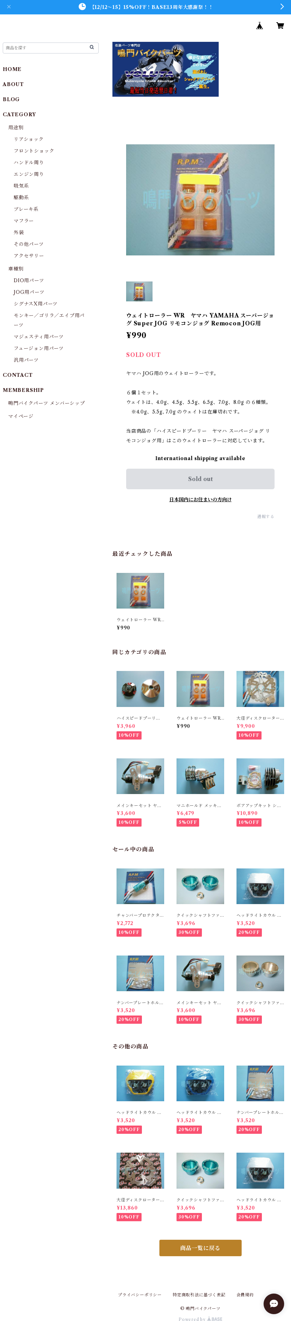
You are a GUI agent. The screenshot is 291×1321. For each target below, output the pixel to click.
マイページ (21, 416)
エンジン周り (29, 174)
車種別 (15, 269)
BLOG (11, 99)
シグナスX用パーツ (36, 304)
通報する (266, 516)
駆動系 (21, 197)
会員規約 (245, 1294)
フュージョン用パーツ (39, 348)
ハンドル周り (29, 162)
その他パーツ (29, 244)
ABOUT (13, 84)
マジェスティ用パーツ (39, 337)
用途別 (15, 127)
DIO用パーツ (29, 280)
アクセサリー (29, 256)
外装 (19, 232)
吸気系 (21, 186)
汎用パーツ (26, 360)
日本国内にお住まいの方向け (200, 499)
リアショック (29, 139)
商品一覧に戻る (200, 1248)
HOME (12, 69)
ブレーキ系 (26, 209)
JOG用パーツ (29, 292)
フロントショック (34, 151)
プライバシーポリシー (140, 1294)
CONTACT (18, 375)
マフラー (24, 221)
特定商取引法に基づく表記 (199, 1294)
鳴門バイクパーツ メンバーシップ (46, 403)
